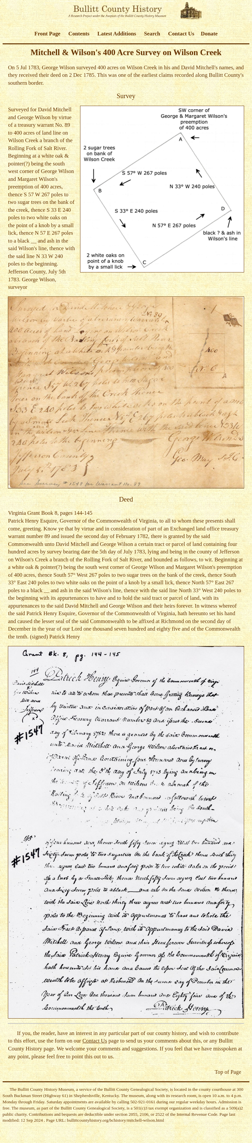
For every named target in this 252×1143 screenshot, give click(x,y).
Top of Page (228, 1072)
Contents (78, 34)
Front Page (47, 34)
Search (152, 34)
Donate (209, 34)
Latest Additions (116, 34)
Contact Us (181, 34)
